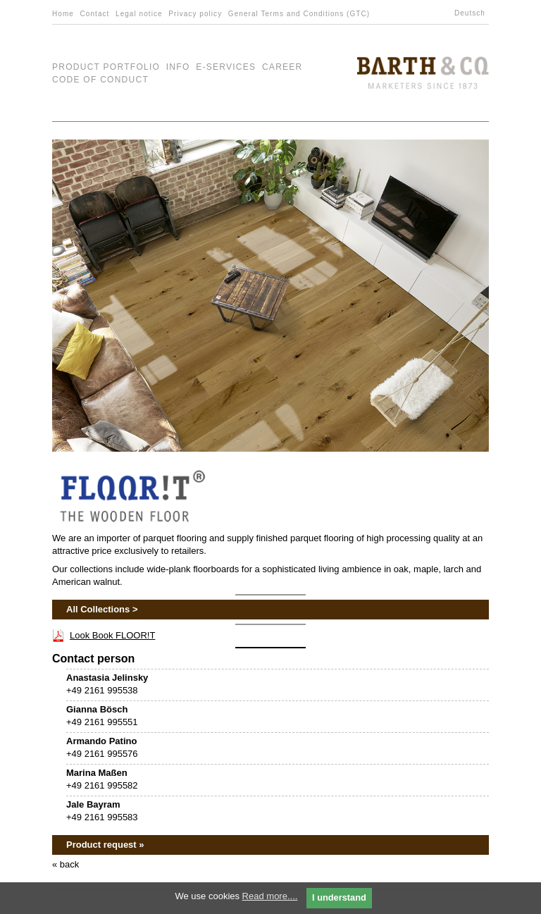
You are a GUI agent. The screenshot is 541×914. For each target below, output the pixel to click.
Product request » (105, 844)
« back (65, 864)
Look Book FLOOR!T (112, 635)
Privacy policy (195, 14)
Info (178, 67)
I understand (339, 897)
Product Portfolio (106, 67)
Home (63, 14)
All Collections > (102, 609)
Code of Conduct (100, 80)
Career (282, 67)
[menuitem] (471, 13)
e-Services (226, 67)
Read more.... (270, 896)
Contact (95, 14)
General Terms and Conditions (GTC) (299, 14)
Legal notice (139, 14)
